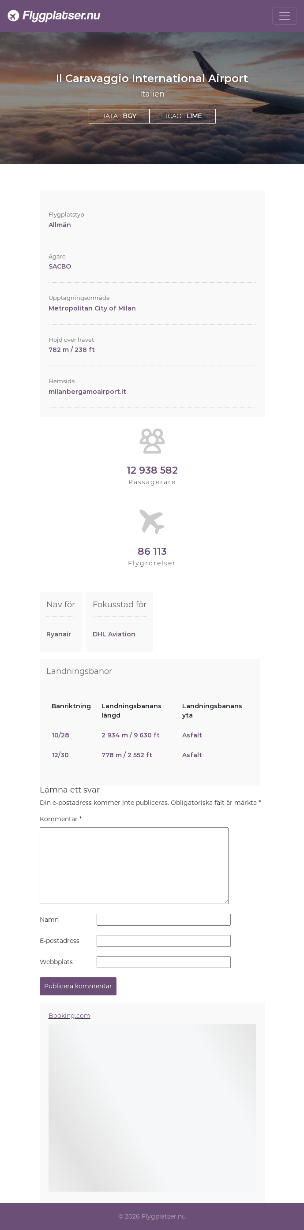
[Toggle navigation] (284, 16)
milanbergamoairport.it (87, 392)
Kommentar (61, 819)
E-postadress (59, 941)
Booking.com (69, 1016)
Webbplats (56, 962)
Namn (49, 919)
